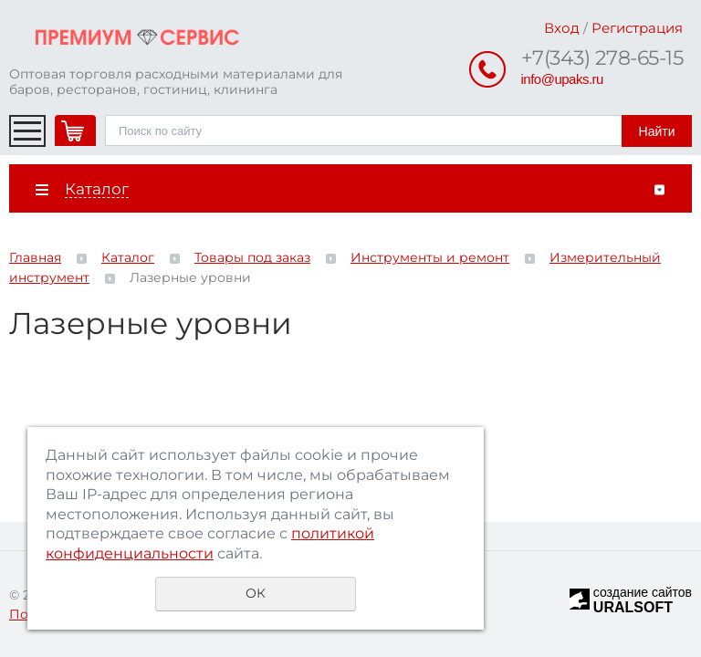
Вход (562, 27)
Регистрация (637, 27)
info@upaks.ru (562, 79)
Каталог (127, 257)
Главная (35, 257)
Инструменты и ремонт (429, 257)
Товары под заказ (252, 257)
